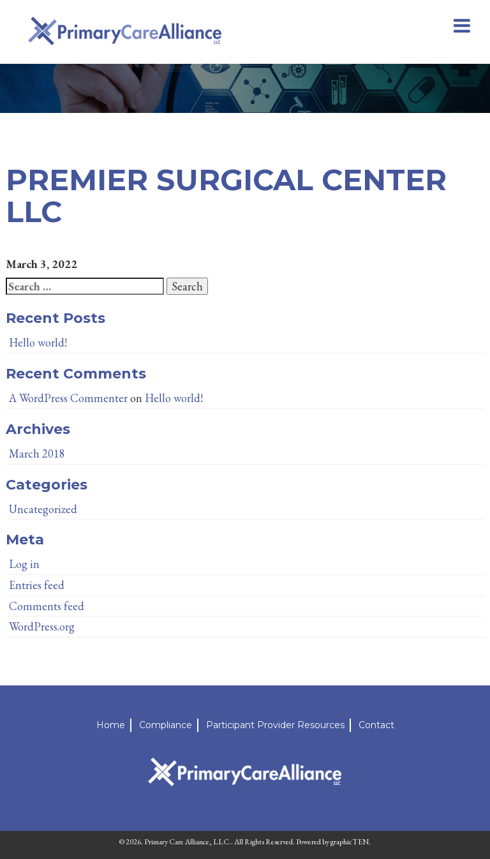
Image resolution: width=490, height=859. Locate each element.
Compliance (165, 725)
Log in (24, 563)
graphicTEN (349, 842)
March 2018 (37, 453)
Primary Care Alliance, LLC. (187, 842)
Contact (376, 725)
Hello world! (38, 342)
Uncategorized (43, 509)
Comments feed (46, 606)
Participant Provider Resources (275, 725)
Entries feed (36, 585)
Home (110, 725)
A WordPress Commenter (68, 398)
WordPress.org (42, 626)
